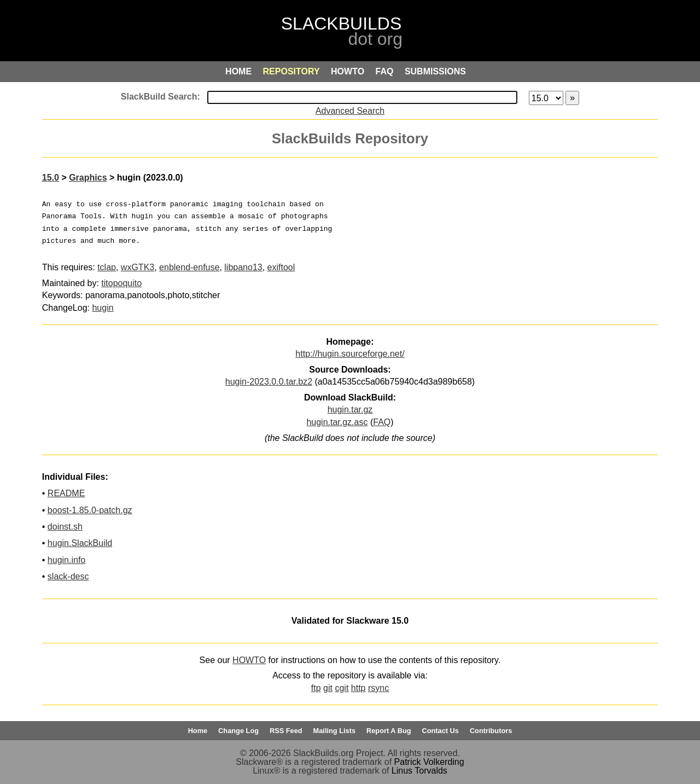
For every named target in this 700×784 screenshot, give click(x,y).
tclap (106, 267)
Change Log (238, 731)
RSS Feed (286, 731)
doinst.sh (65, 526)
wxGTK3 (137, 267)
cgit (341, 688)
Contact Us (440, 731)
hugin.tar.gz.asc (337, 422)
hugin (102, 307)
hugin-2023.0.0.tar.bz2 (268, 381)
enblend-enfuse (189, 267)
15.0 (50, 177)
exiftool (281, 267)
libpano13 (243, 267)
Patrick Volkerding (429, 761)
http (358, 688)
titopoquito (121, 283)
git (327, 688)
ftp (316, 688)
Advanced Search (350, 110)
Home (198, 731)
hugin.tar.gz (350, 409)
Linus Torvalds (419, 770)
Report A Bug (388, 731)
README (66, 493)
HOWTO (249, 660)
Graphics (88, 177)
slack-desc (68, 576)
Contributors (491, 731)
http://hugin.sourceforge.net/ (349, 353)
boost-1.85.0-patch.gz (90, 510)
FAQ (381, 422)
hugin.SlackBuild (80, 543)
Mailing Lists (334, 731)
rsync (378, 688)
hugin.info (66, 560)
